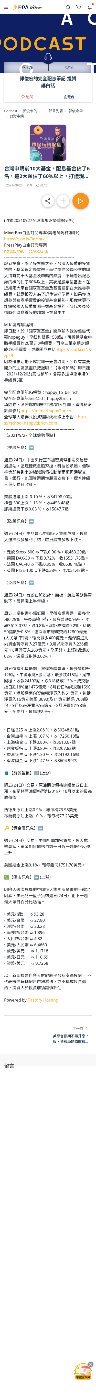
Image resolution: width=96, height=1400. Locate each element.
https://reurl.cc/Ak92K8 (26, 251)
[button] (6, 7)
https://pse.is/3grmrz (24, 239)
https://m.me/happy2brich (45, 411)
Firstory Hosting (43, 1000)
